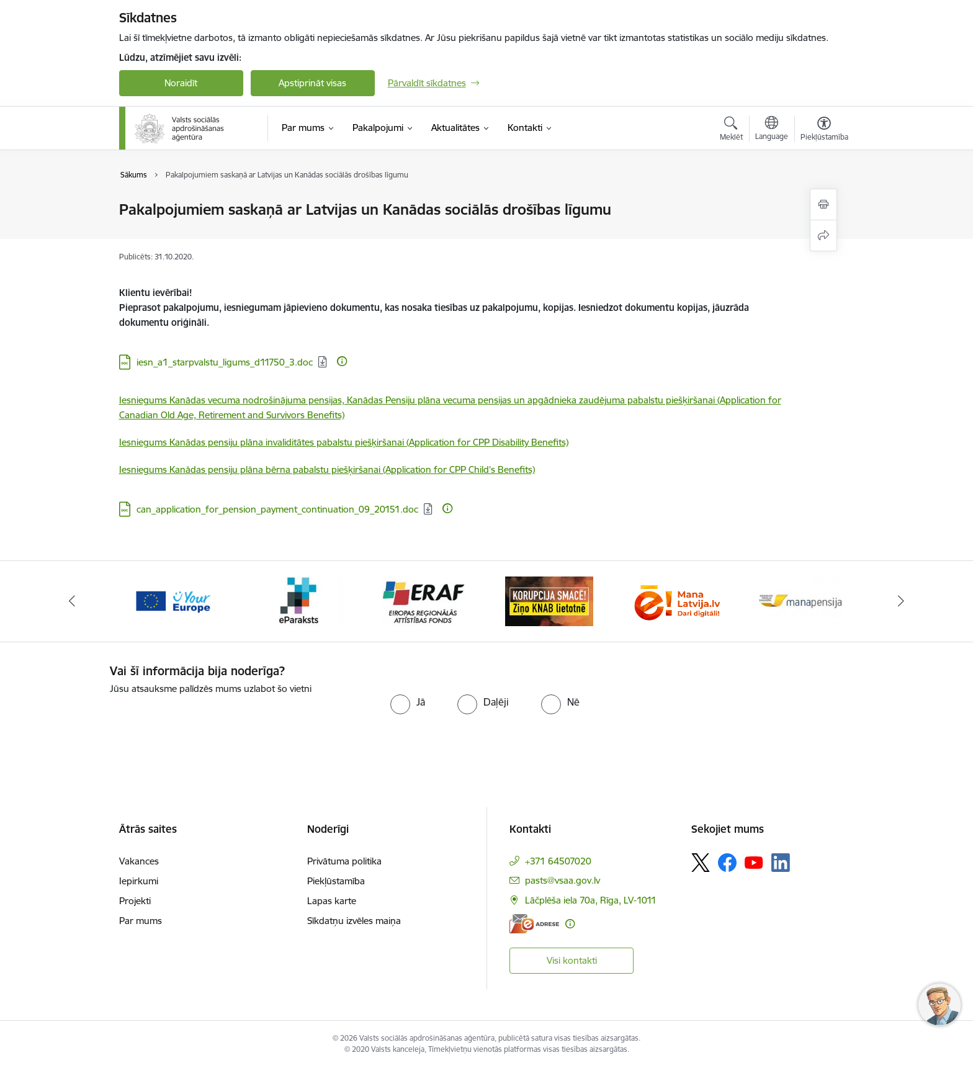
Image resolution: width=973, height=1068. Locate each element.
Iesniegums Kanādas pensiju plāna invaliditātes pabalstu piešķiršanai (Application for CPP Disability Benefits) (343, 442)
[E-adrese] (534, 923)
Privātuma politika (344, 861)
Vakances (139, 861)
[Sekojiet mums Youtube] (754, 862)
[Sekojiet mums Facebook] (727, 862)
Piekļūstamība (336, 881)
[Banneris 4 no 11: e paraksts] (423, 600)
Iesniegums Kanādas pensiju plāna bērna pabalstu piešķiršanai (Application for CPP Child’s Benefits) (327, 469)
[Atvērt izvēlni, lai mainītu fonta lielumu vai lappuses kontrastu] (824, 130)
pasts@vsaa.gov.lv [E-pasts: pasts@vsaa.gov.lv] (562, 880)
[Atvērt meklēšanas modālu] (731, 130)
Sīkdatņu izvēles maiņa (354, 921)
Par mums (140, 921)
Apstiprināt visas (312, 83)
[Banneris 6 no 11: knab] (675, 600)
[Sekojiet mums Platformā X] (700, 862)
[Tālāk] (901, 601)
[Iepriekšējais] (72, 601)
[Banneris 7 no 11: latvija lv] (800, 600)
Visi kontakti (572, 960)
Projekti (135, 901)
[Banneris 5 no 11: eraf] (549, 600)
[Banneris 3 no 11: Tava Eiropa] (298, 600)
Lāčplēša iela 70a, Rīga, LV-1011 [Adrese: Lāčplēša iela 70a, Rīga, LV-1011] (591, 900)
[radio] (407, 701)
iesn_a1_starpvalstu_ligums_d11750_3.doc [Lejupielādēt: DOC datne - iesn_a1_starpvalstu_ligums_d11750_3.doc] (225, 362)
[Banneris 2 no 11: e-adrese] (172, 600)
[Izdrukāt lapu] (823, 204)
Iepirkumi (138, 881)
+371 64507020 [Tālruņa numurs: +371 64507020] (558, 861)
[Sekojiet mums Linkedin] (780, 862)
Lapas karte (331, 901)
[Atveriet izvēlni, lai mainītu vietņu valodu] (771, 129)
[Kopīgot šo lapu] (823, 235)
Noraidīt (180, 83)
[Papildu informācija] (342, 361)
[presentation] (213, 720)
